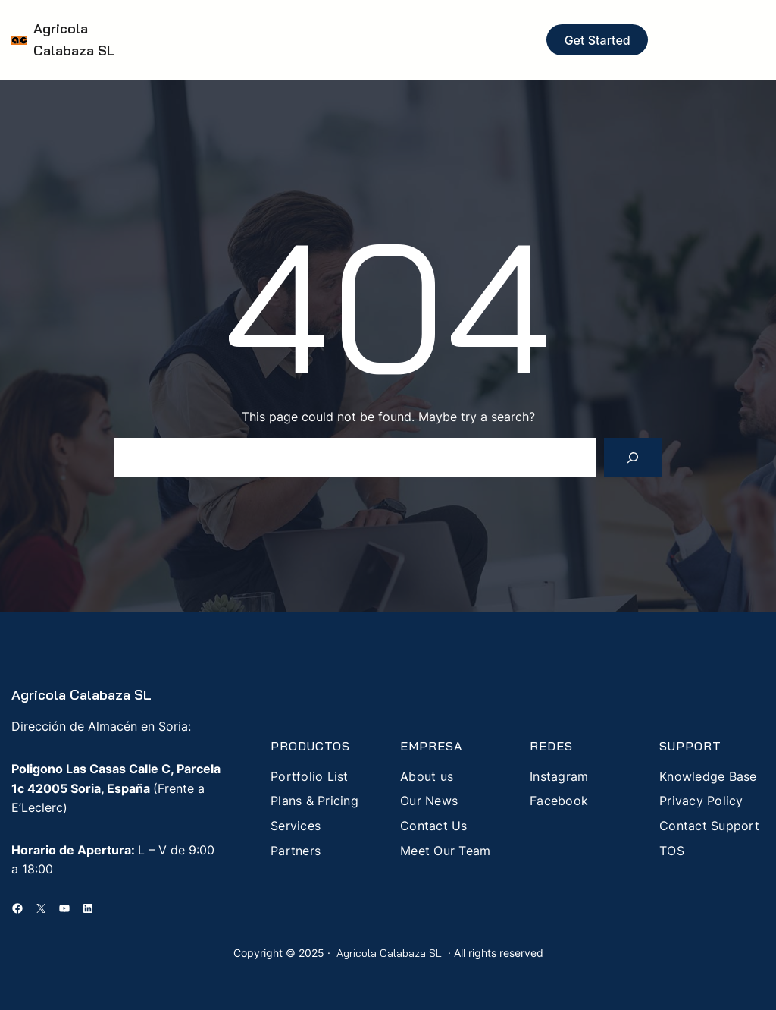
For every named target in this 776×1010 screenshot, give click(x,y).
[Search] (633, 457)
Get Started (597, 40)
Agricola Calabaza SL (81, 694)
